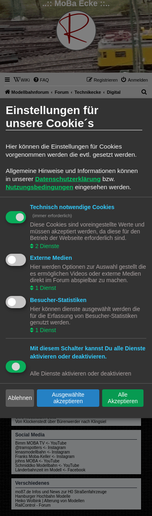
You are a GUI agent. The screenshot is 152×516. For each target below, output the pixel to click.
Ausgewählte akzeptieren (68, 397)
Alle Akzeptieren (123, 397)
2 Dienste (46, 245)
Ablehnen (20, 398)
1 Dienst (45, 288)
